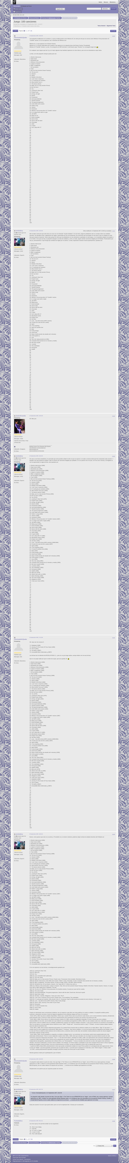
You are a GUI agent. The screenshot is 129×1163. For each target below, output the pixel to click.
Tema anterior (102, 25)
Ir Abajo (15, 30)
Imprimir (113, 30)
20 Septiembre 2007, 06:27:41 (36, 1089)
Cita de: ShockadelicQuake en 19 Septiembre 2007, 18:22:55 (47, 1093)
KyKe (57, 18)
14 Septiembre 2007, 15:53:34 (36, 415)
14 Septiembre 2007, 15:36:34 (36, 230)
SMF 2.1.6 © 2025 (17, 1155)
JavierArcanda (21, 416)
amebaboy (19, 230)
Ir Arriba (15, 1139)
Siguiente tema (111, 25)
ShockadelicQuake (20, 37)
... (27, 30)
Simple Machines (24, 1155)
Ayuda (109, 1155)
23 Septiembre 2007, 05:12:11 (36, 1120)
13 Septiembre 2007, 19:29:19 (36, 35)
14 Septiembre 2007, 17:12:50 (36, 637)
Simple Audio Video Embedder (19, 1157)
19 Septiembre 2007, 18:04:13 (36, 834)
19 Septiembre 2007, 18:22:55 (36, 1059)
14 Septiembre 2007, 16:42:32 (36, 455)
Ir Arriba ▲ (114, 1155)
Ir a (94, 1145)
